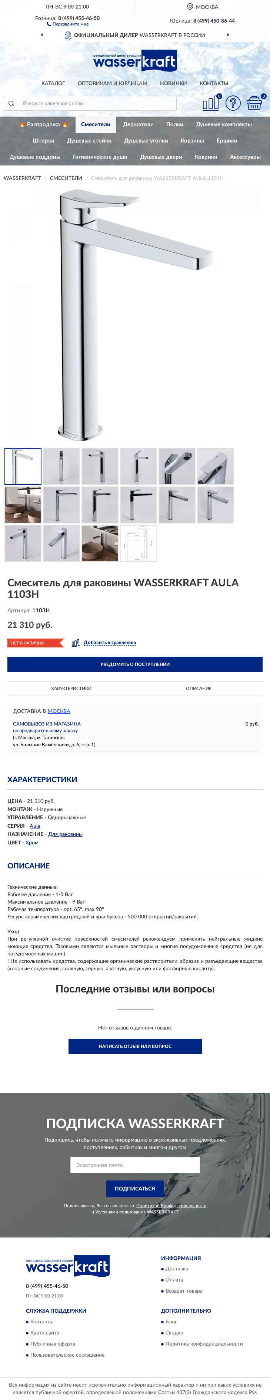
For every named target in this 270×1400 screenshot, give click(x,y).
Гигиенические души (100, 157)
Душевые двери (161, 157)
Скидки (174, 1333)
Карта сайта (44, 1333)
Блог (171, 1321)
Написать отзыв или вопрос (135, 1046)
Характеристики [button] (71, 688)
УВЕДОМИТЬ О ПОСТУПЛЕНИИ (135, 664)
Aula (35, 826)
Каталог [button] (53, 83)
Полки (174, 124)
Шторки (43, 141)
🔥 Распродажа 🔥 (44, 124)
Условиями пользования (120, 1212)
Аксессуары (245, 157)
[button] (68, 23)
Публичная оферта (52, 1344)
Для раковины (65, 834)
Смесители (95, 124)
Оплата (174, 1280)
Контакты (214, 83)
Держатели (138, 124)
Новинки (173, 83)
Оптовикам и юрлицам (112, 83)
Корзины (192, 141)
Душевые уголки (146, 141)
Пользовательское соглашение (67, 1355)
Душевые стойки (89, 141)
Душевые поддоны (35, 157)
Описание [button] (198, 688)
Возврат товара (184, 1291)
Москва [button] (59, 711)
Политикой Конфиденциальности (171, 1205)
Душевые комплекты (224, 124)
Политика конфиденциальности (204, 1344)
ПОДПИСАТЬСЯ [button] (135, 1189)
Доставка (177, 1269)
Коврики (206, 157)
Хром (32, 842)
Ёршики (227, 141)
